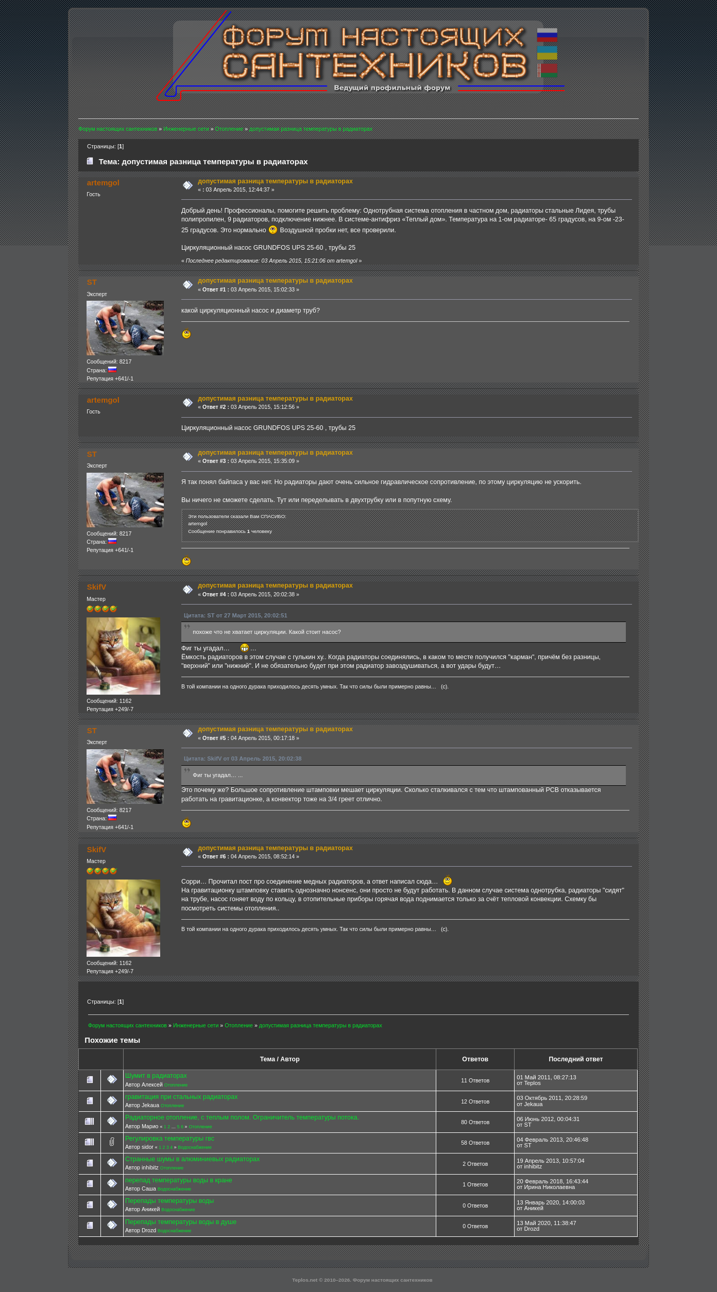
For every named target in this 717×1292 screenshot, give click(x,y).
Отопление (175, 1085)
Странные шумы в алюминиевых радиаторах (192, 1159)
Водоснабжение (195, 1147)
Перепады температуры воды (169, 1200)
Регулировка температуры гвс (169, 1138)
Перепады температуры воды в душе (180, 1222)
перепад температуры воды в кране (178, 1180)
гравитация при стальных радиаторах (181, 1096)
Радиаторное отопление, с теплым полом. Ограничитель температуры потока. (242, 1117)
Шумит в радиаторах (156, 1075)
